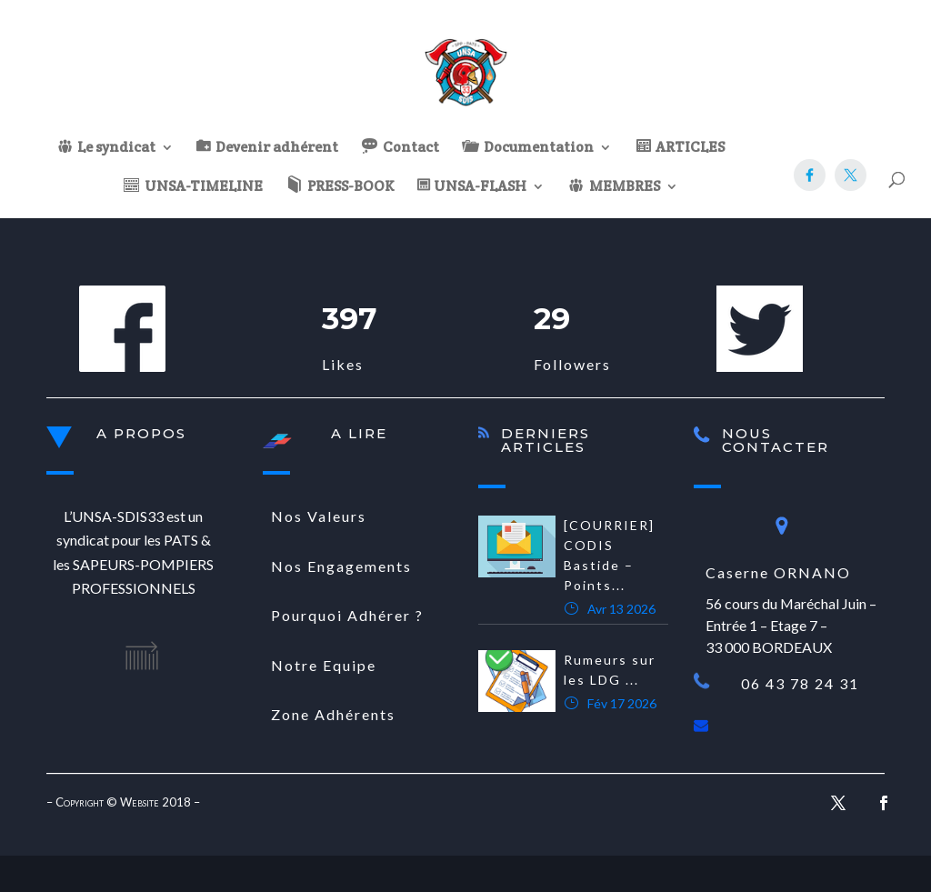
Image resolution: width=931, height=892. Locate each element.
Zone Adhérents (333, 714)
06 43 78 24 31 (800, 683)
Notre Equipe (323, 665)
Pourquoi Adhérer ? (347, 615)
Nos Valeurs (318, 516)
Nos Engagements (341, 566)
